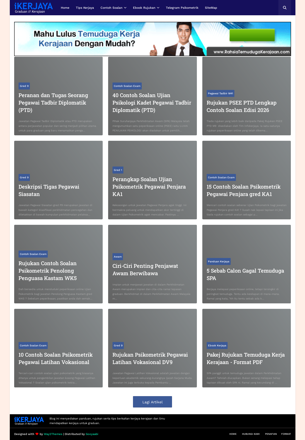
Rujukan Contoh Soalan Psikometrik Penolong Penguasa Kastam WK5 (48, 270)
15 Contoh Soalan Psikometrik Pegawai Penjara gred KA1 (244, 190)
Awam (118, 256)
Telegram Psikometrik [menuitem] (182, 7)
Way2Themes (53, 434)
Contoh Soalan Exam (127, 86)
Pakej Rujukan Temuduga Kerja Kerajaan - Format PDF (246, 358)
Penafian (271, 434)
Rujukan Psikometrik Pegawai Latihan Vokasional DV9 (150, 358)
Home (233, 434)
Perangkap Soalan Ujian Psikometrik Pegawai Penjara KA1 (149, 186)
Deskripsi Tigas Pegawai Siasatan (49, 190)
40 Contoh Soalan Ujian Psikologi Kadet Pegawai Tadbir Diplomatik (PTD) (151, 102)
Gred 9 (24, 86)
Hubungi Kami (251, 434)
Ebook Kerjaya (217, 345)
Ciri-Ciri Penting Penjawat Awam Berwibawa (145, 269)
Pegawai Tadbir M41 (220, 93)
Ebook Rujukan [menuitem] (144, 7)
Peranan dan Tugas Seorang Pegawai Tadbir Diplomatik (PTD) (53, 102)
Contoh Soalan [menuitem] (112, 7)
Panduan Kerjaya (218, 261)
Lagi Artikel (152, 402)
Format (286, 434)
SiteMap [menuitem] (211, 7)
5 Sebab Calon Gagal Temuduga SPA (245, 274)
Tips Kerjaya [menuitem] (85, 7)
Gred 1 (118, 170)
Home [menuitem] (65, 7)
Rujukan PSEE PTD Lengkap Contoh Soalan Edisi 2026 (241, 106)
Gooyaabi (92, 434)
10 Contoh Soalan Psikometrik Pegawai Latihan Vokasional (56, 358)
